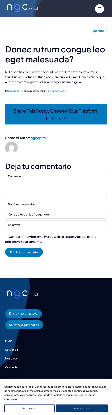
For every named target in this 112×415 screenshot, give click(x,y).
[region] (56, 397)
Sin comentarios (57, 90)
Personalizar (29, 408)
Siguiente (97, 31)
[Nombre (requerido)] (56, 204)
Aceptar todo (82, 408)
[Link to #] (99, 8)
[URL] (56, 224)
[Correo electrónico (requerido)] (56, 214)
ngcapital (14, 90)
